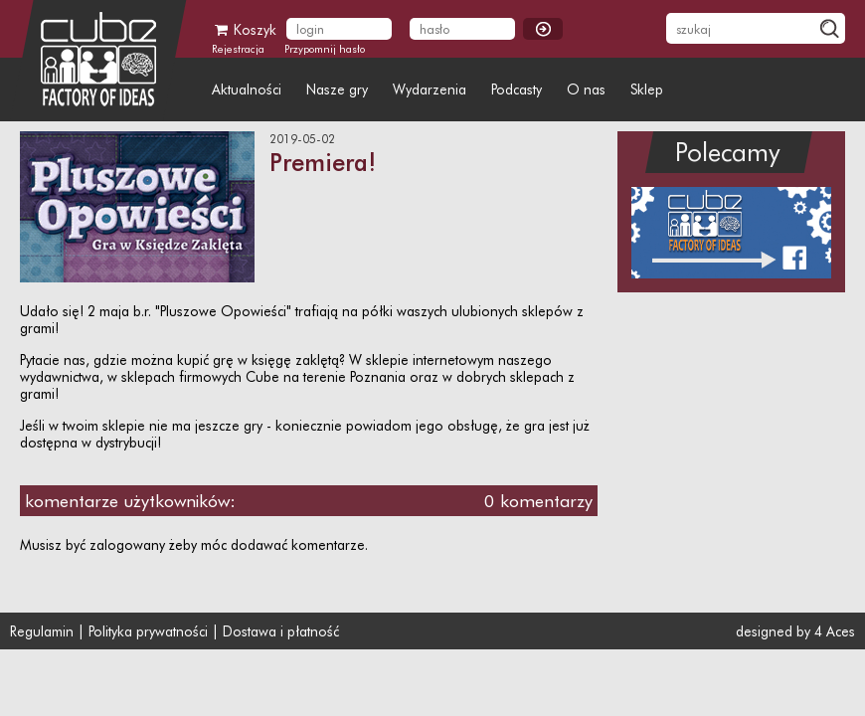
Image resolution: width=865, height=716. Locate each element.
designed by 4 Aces (791, 631)
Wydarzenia (429, 89)
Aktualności (246, 89)
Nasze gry (337, 89)
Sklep (646, 89)
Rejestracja (238, 49)
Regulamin (42, 631)
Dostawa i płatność (281, 631)
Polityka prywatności (148, 631)
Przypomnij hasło (324, 49)
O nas (586, 89)
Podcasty (516, 89)
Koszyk (244, 29)
